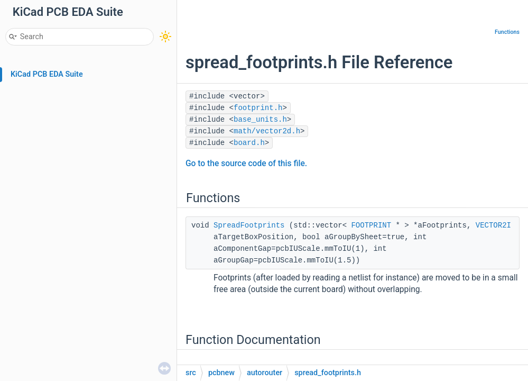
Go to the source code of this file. (246, 163)
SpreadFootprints (249, 225)
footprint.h (258, 108)
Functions (507, 32)
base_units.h (260, 119)
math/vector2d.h (267, 131)
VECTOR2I (493, 225)
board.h (249, 143)
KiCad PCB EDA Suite (47, 74)
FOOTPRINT (371, 225)
